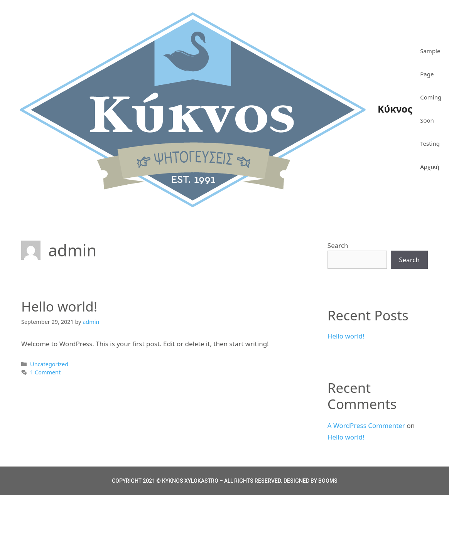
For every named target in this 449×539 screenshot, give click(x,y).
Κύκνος (395, 108)
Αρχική (429, 166)
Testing (430, 143)
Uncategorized (49, 364)
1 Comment (45, 372)
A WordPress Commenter (366, 425)
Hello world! (59, 306)
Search (337, 245)
